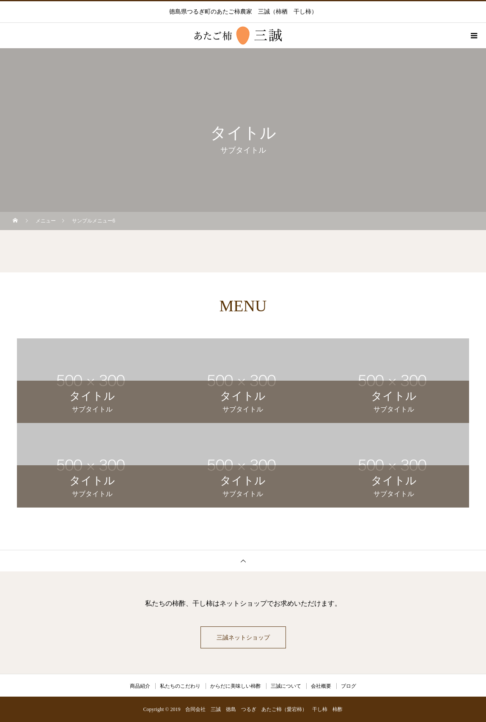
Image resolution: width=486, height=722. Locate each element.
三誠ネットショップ (243, 637)
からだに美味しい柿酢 (235, 686)
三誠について (286, 686)
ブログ (348, 686)
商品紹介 (140, 686)
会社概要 (321, 686)
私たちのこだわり (180, 686)
